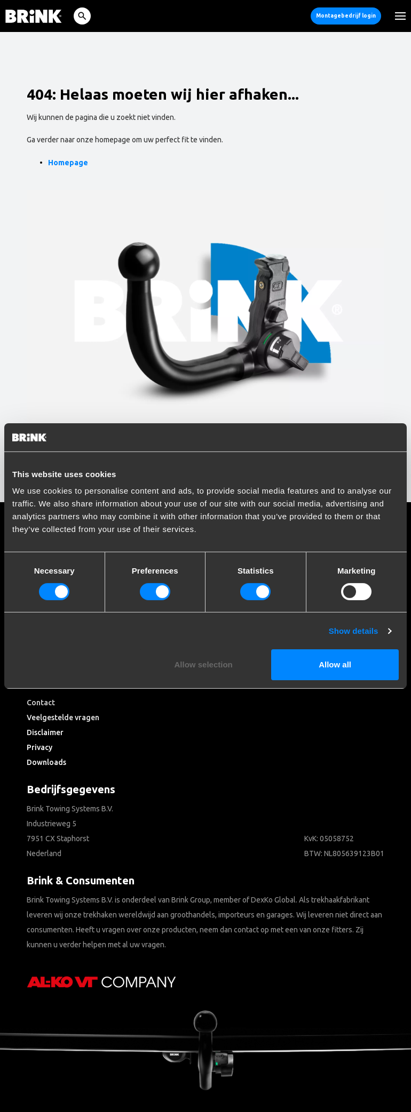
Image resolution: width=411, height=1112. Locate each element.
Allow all (335, 664)
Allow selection (204, 664)
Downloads (46, 762)
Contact (41, 702)
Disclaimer (45, 732)
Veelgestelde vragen (63, 717)
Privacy (39, 747)
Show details (353, 630)
